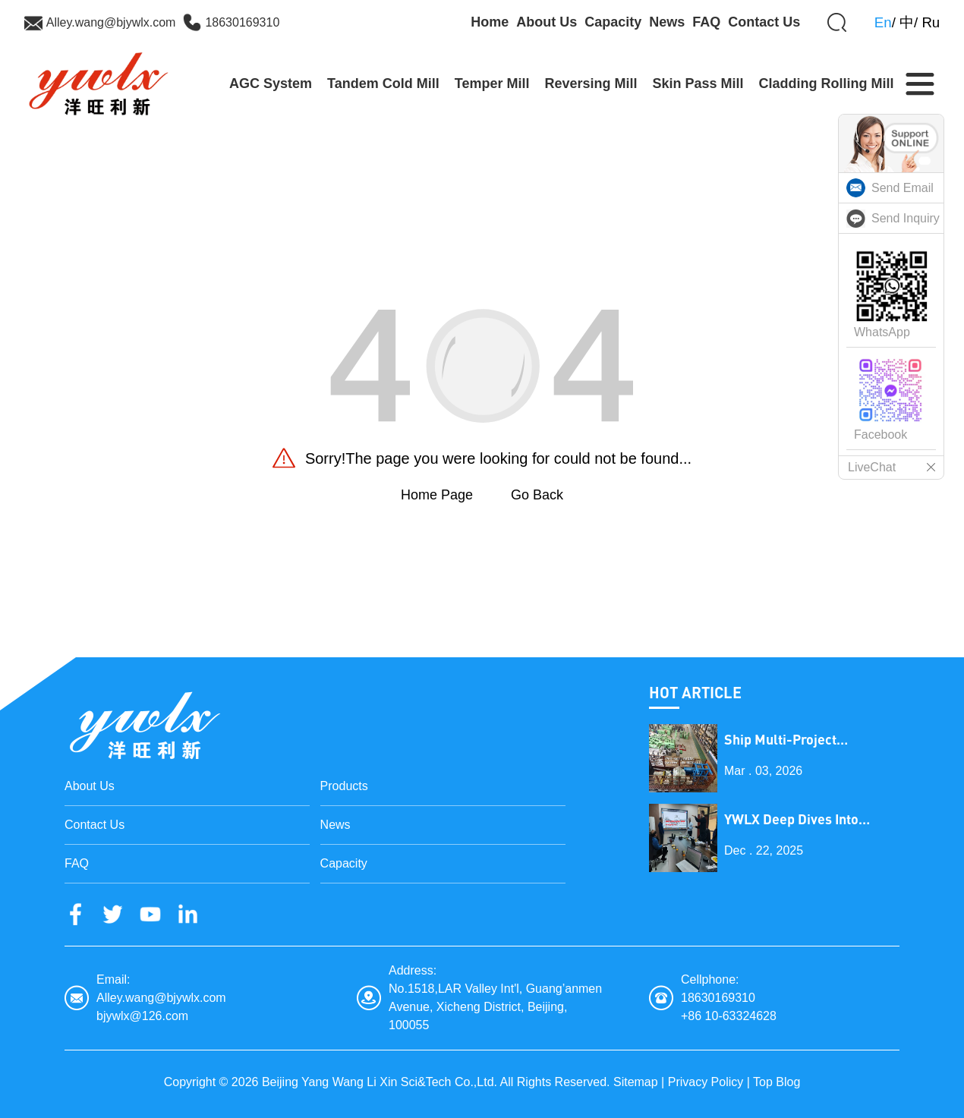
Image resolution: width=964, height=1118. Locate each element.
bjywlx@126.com (142, 1015)
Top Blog (776, 1081)
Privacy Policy (706, 1081)
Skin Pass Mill (698, 83)
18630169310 (242, 22)
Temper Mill (492, 83)
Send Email (902, 187)
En (883, 22)
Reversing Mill (590, 83)
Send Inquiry (905, 218)
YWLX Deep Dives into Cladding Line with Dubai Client (801, 819)
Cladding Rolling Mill (826, 83)
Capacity (612, 22)
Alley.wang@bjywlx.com (111, 22)
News (667, 22)
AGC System (270, 83)
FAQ (706, 22)
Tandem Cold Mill (383, 83)
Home (490, 22)
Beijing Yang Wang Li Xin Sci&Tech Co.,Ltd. (379, 1081)
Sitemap (635, 1081)
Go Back (537, 494)
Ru (930, 22)
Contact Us (764, 22)
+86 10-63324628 (729, 1015)
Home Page (437, 494)
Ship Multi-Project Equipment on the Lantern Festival (806, 739)
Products (344, 785)
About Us (546, 22)
